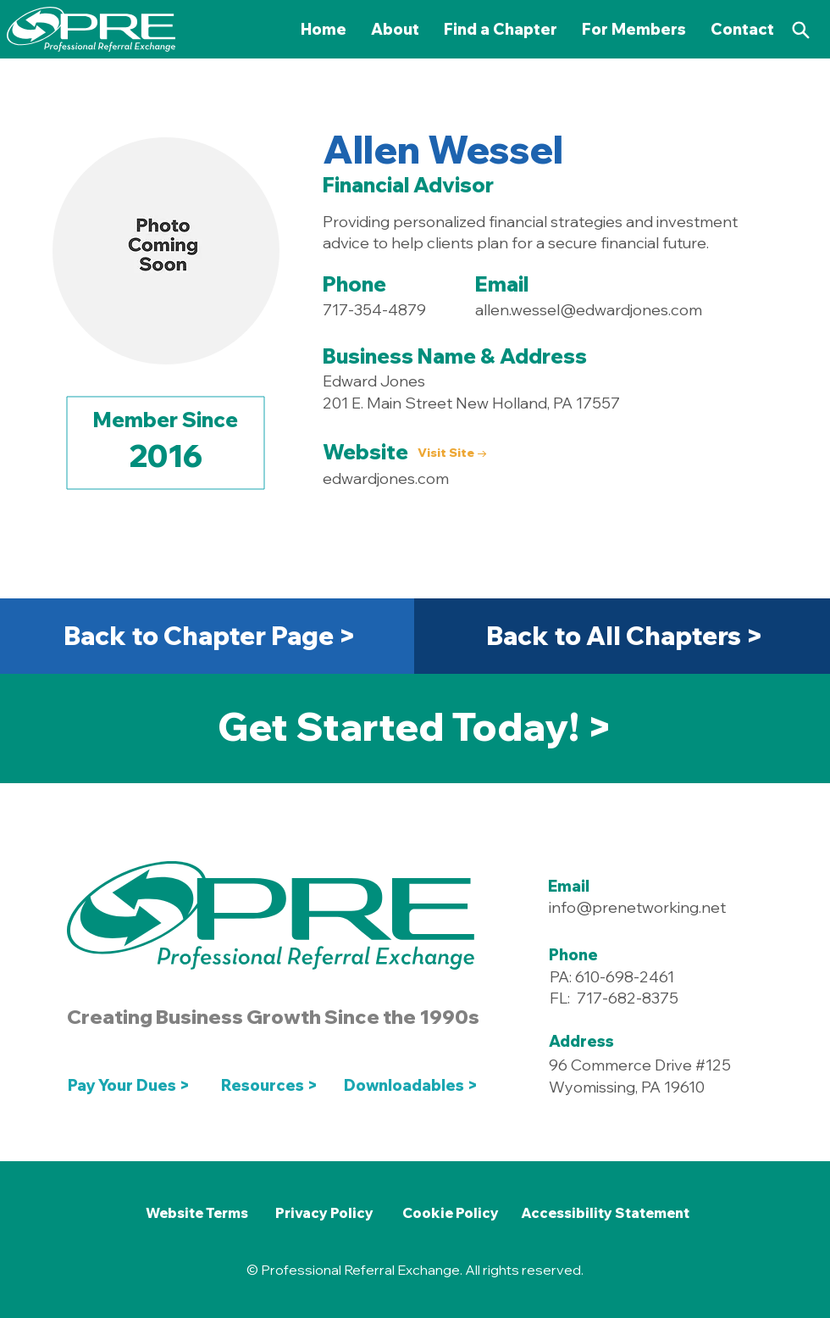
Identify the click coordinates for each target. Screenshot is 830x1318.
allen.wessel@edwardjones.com (588, 310)
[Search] (800, 30)
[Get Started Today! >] (414, 726)
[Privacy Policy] (324, 1213)
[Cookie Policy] (450, 1213)
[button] (634, 29)
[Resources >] (269, 1085)
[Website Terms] (196, 1213)
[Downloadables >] (414, 1085)
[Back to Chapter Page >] (209, 636)
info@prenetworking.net (637, 907)
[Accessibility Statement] (605, 1213)
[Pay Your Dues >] (133, 1085)
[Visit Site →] (452, 454)
